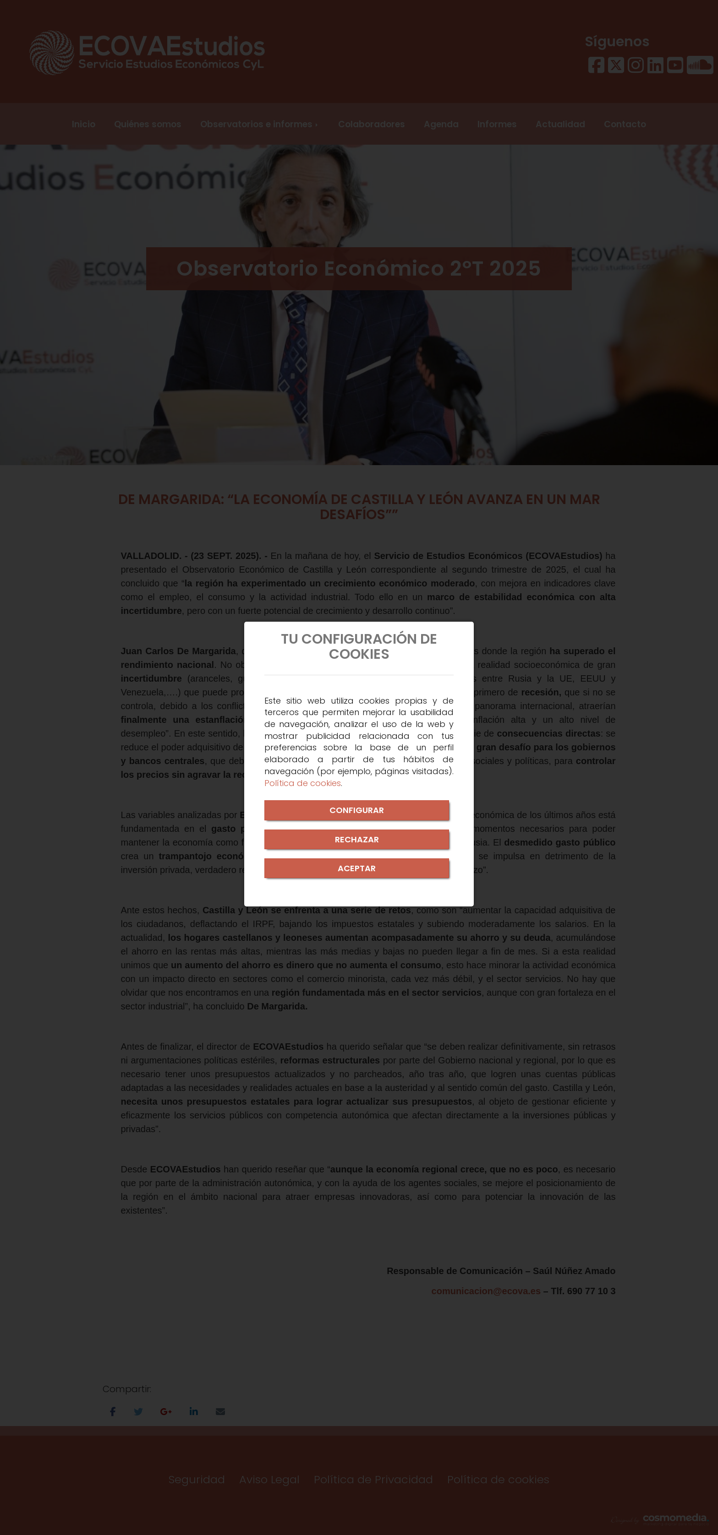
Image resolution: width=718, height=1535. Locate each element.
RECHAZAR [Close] (357, 839)
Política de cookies (302, 783)
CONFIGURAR (356, 810)
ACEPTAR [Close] (357, 868)
